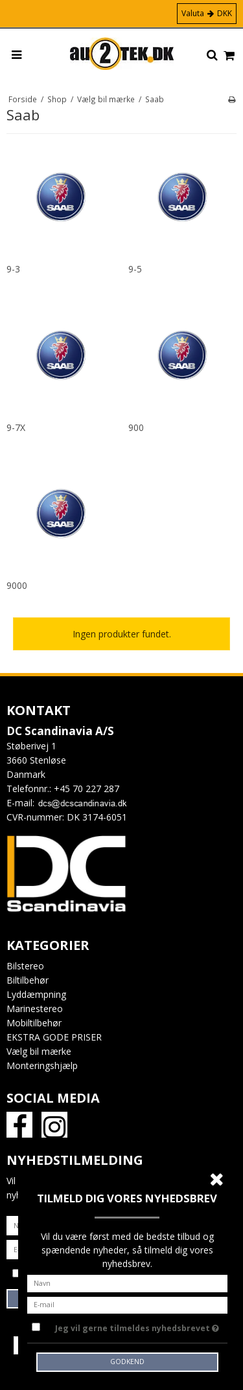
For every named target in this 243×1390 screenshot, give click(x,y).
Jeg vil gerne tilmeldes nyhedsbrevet (137, 1326)
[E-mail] (127, 1303)
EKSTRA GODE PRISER (54, 1037)
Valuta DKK (206, 13)
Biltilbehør (27, 980)
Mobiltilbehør (34, 1023)
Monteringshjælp (42, 1065)
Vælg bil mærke (38, 1051)
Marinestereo (34, 1008)
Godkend (127, 1361)
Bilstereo (25, 966)
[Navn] (127, 1282)
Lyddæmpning (36, 994)
